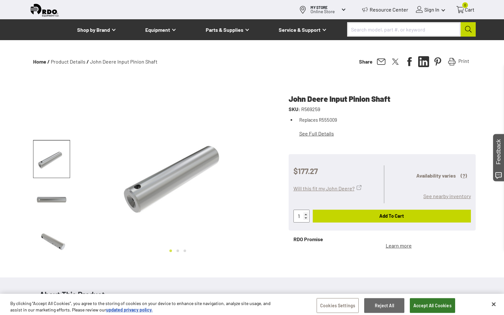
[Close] (494, 307)
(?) (464, 175)
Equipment (157, 30)
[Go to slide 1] (170, 250)
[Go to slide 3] (185, 250)
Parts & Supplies (224, 30)
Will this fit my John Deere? (324, 188)
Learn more (399, 245)
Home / (41, 61)
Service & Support (299, 30)
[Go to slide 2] (177, 250)
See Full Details (316, 133)
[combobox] (411, 29)
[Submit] (468, 29)
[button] (51, 159)
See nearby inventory (447, 196)
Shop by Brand (93, 30)
